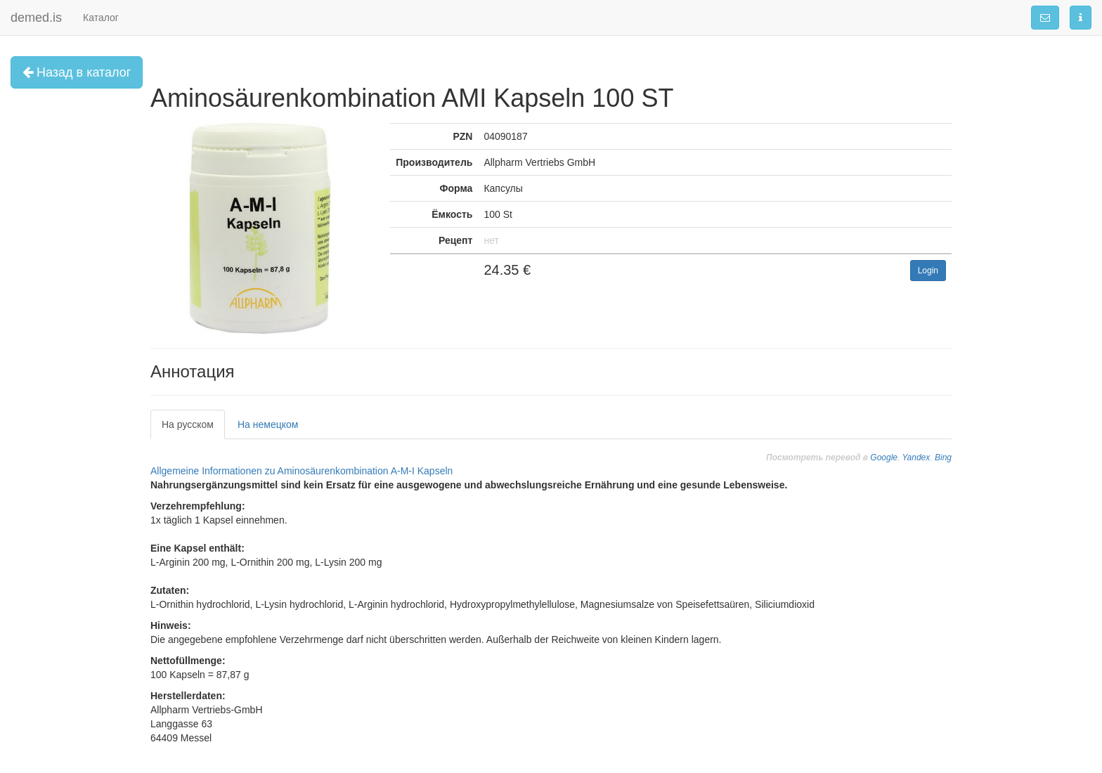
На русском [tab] (188, 424)
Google (883, 457)
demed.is (36, 18)
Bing (943, 457)
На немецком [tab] (268, 424)
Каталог (101, 17)
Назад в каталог (76, 72)
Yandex (916, 457)
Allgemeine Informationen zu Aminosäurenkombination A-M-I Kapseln (301, 470)
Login (928, 270)
